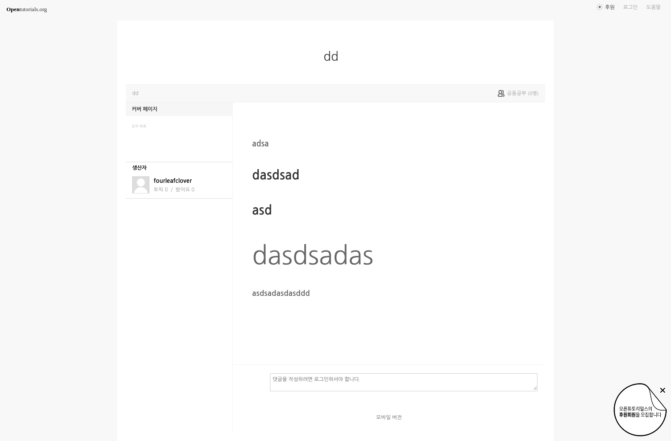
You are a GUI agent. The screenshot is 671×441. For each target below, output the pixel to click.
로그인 (630, 7)
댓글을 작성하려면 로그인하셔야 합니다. (403, 382)
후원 (610, 7)
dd (334, 57)
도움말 (653, 7)
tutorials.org (26, 9)
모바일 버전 (389, 417)
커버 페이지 (144, 109)
